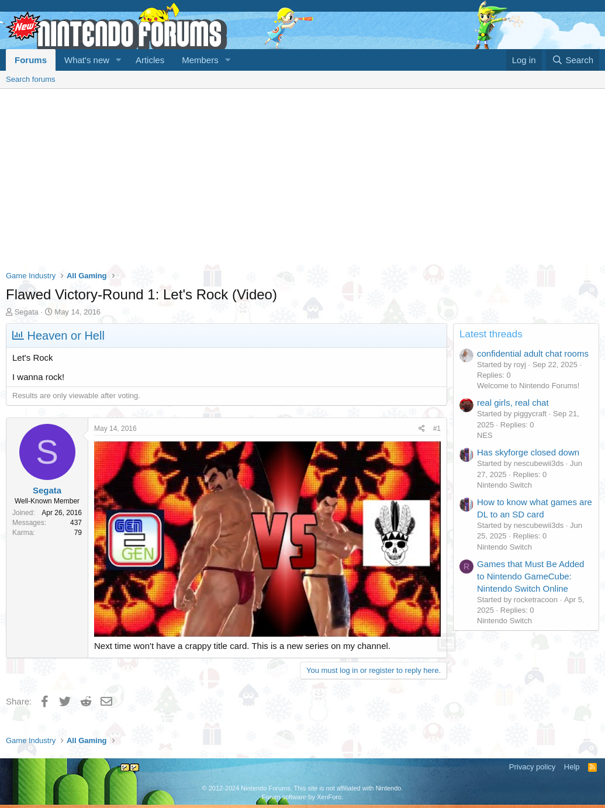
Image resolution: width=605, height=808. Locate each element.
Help (572, 766)
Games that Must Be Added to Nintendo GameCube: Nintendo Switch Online (530, 576)
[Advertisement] (302, 176)
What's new (86, 60)
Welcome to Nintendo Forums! (528, 385)
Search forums (31, 79)
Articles (150, 60)
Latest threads (491, 334)
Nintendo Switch (504, 485)
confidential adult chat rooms (533, 353)
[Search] (572, 60)
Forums (31, 60)
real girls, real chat (513, 403)
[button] (118, 60)
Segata (27, 312)
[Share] (421, 429)
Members (200, 60)
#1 (437, 428)
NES (485, 435)
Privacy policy (532, 766)
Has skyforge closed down (528, 452)
